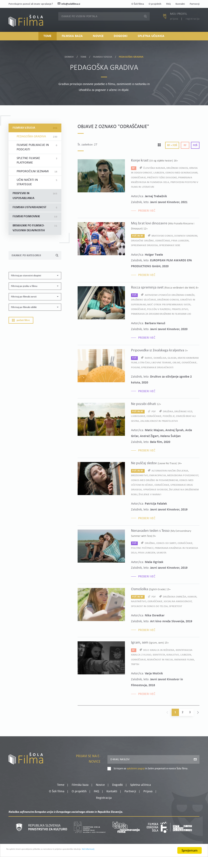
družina (168, 411)
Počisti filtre (21, 320)
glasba (172, 358)
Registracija (192, 24)
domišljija (160, 358)
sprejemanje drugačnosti (157, 367)
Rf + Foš (172, 145)
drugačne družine (142, 240)
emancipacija (157, 475)
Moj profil (178, 19)
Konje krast (154, 161)
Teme (47, 38)
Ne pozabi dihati (146, 404)
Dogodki (120, 38)
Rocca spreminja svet (165, 288)
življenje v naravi (150, 494)
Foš (195, 145)
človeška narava (154, 168)
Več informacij (136, 851)
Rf (185, 145)
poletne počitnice (142, 548)
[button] (35, 275)
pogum (135, 367)
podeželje (169, 416)
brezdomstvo (139, 475)
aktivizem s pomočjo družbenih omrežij (170, 295)
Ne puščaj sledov (156, 463)
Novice (98, 38)
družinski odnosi (177, 168)
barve (148, 358)
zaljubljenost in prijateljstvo (159, 421)
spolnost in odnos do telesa (149, 606)
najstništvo (138, 601)
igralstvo (172, 655)
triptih (135, 664)
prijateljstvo (180, 309)
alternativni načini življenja (170, 470)
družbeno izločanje (143, 299)
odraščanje (138, 177)
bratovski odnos (162, 236)
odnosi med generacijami (181, 172)
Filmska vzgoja (102, 56)
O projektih (155, 4)
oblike (176, 362)
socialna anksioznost (178, 601)
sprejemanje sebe (169, 245)
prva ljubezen (180, 240)
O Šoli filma (137, 4)
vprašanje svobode (155, 489)
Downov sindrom (185, 236)
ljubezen (158, 172)
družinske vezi (183, 411)
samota (161, 552)
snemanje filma (184, 659)
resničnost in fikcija (160, 659)
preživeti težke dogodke (162, 177)
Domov (69, 56)
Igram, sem (150, 643)
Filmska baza (72, 38)
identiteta (159, 655)
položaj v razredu (158, 309)
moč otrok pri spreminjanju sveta (169, 304)
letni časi (144, 362)
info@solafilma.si (69, 4)
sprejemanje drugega (144, 245)
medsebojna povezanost (182, 475)
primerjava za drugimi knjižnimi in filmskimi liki (161, 314)
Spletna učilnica (151, 38)
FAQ (168, 4)
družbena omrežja (174, 596)
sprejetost (175, 606)
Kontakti (180, 4)
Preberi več (146, 210)
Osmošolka (151, 589)
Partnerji (194, 4)
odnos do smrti (166, 543)
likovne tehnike (161, 362)
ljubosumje (138, 416)
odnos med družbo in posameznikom (154, 480)
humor (191, 596)
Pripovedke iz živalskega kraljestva (159, 350)
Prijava (174, 24)
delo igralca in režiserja (158, 650)
